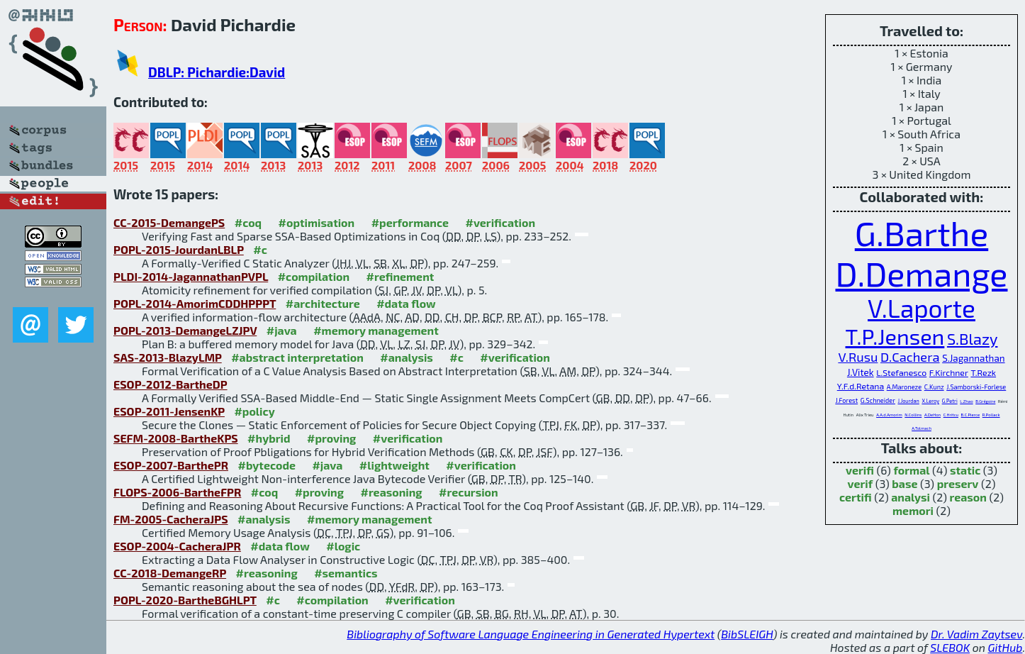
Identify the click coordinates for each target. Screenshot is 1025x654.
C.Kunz (934, 387)
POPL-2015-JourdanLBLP (178, 249)
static (965, 470)
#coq (248, 222)
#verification (501, 222)
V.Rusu (858, 357)
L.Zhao (966, 401)
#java (282, 330)
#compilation (313, 276)
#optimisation (317, 222)
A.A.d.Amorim (889, 414)
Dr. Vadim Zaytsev (976, 634)
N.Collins (913, 414)
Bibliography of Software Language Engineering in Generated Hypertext (531, 634)
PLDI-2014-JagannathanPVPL (190, 276)
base (904, 483)
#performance (410, 222)
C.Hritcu (950, 414)
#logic (343, 546)
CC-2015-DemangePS (169, 222)
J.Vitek (860, 372)
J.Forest (846, 400)
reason (967, 497)
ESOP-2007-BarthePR (170, 465)
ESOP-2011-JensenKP (169, 411)
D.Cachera (910, 357)
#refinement (400, 276)
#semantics (345, 573)
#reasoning (391, 492)
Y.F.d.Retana (860, 386)
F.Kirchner (948, 372)
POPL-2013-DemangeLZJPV (185, 330)
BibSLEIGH (747, 634)
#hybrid (268, 438)
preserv (958, 483)
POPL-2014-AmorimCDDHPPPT (194, 303)
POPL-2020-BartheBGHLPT (185, 599)
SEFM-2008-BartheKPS (175, 438)
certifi (855, 497)
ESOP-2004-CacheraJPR (177, 546)
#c (260, 249)
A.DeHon (932, 414)
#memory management (376, 330)
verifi (860, 470)
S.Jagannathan (973, 358)
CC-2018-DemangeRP (169, 573)
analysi (910, 497)
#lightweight (394, 465)
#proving (331, 438)
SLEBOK (950, 647)
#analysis (406, 357)
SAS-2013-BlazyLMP (167, 357)
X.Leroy (930, 401)
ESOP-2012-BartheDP (170, 384)
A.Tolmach (921, 428)
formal (911, 470)
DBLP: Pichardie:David (216, 72)
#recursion (468, 492)
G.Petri (950, 401)
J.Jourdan (908, 401)
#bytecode (266, 465)
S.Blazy (972, 338)
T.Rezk (983, 372)
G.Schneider (878, 400)
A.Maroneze (904, 387)
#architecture (323, 303)
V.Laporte (921, 308)
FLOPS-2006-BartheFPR (177, 492)
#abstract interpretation (297, 357)
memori (913, 510)
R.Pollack (991, 414)
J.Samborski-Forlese (976, 387)
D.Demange (922, 273)
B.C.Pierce (970, 414)
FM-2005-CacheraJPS (170, 519)
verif (860, 483)
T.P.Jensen (895, 336)
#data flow (405, 303)
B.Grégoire (985, 401)
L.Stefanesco (901, 372)
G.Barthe (921, 232)
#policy (254, 411)
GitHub (1005, 647)
